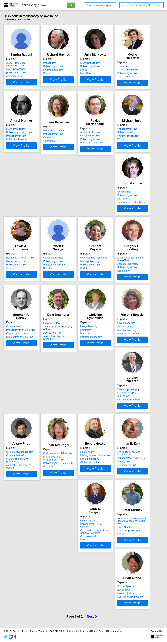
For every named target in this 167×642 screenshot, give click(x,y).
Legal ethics (26, 344)
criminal (78, 334)
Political (75, 140)
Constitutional (29, 200)
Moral (118, 63)
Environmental (78, 466)
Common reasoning (122, 264)
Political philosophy (30, 408)
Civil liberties (116, 204)
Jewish (26, 130)
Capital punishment (75, 338)
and (120, 398)
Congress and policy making (80, 545)
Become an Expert (100, 5)
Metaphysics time (120, 131)
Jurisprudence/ (127, 334)
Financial (116, 465)
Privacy (26, 539)
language (77, 133)
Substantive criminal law (77, 341)
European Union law (31, 207)
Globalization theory (120, 475)
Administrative (30, 197)
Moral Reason (116, 73)
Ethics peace (28, 599)
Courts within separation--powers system (79, 540)
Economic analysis (33, 264)
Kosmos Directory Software (141, 5)
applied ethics (27, 76)
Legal (118, 401)
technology (34, 535)
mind (74, 200)
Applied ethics (72, 401)
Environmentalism (74, 70)
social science (79, 535)
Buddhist (113, 274)
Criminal (115, 197)
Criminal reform (30, 468)
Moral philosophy (73, 405)
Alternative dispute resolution (125, 341)
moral (29, 69)
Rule (115, 405)
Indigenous (117, 331)
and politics (73, 532)
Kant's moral (33, 609)
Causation (114, 138)
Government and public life (123, 207)
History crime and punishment (37, 472)
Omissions (114, 142)
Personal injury (30, 337)
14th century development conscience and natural (124, 534)
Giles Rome (116, 539)
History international (123, 468)
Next (92, 634)
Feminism (25, 401)
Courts (23, 274)
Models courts (29, 267)
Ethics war (27, 602)
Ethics (67, 73)
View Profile (38, 82)
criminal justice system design (36, 475)
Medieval (120, 542)
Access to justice (118, 338)
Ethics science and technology (38, 532)
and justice (28, 606)
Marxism (24, 405)
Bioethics (69, 274)
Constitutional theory (120, 408)
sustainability (79, 476)
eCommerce (29, 542)
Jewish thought (28, 140)
